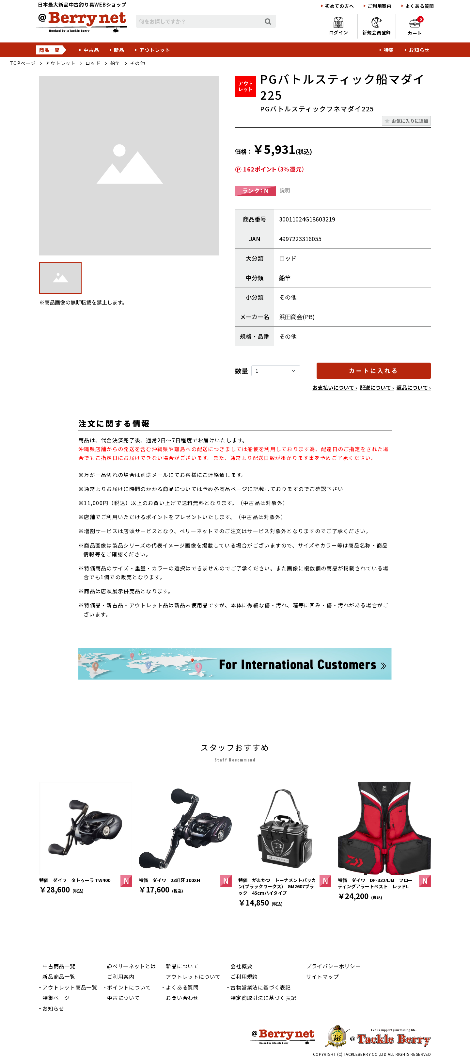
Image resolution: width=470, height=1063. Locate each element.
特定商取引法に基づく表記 (263, 997)
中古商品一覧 (58, 966)
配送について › (377, 387)
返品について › (414, 387)
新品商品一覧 (58, 976)
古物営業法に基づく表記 (260, 987)
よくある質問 (419, 6)
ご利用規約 (244, 976)
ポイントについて (129, 987)
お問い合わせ (182, 997)
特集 (389, 49)
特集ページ (56, 997)
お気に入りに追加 (410, 121)
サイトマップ (322, 976)
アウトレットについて (193, 976)
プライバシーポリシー (333, 966)
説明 (284, 190)
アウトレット (154, 49)
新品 (119, 49)
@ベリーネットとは (131, 966)
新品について (182, 966)
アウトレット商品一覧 (69, 987)
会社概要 (241, 966)
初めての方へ (339, 6)
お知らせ (419, 49)
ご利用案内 (380, 6)
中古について (123, 997)
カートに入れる (373, 370)
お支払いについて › (334, 387)
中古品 (91, 49)
